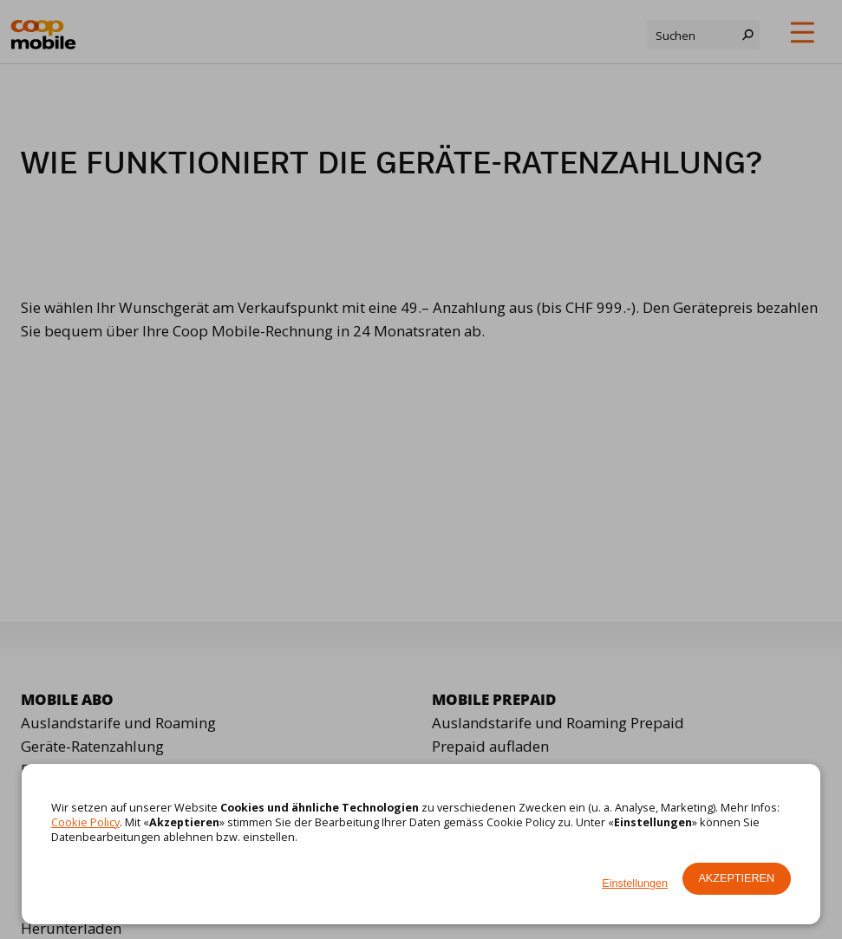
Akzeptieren (736, 878)
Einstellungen (635, 883)
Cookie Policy (85, 822)
